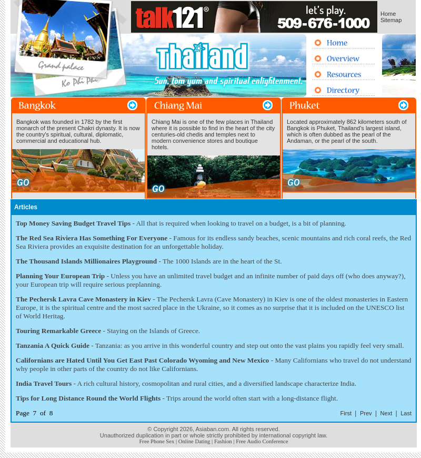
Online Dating (194, 441)
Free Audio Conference (262, 441)
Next (386, 413)
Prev (366, 413)
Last (406, 413)
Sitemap (391, 20)
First (346, 413)
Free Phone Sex (156, 441)
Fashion (223, 441)
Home (388, 14)
